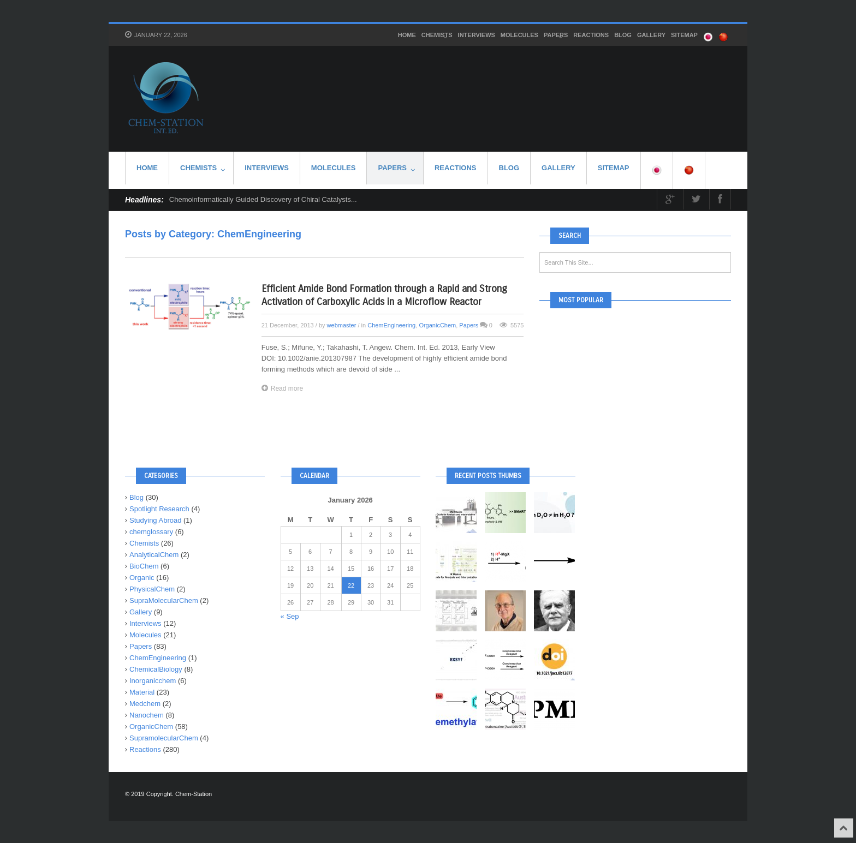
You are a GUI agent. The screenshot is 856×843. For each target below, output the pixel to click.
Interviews (476, 35)
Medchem (144, 703)
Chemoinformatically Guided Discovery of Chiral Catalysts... (263, 199)
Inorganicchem (152, 681)
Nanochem (146, 715)
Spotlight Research (159, 509)
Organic (141, 577)
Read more (282, 388)
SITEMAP (684, 35)
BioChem (143, 566)
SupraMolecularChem (163, 600)
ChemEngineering (391, 325)
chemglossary (151, 532)
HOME (407, 35)
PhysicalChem (152, 589)
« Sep (290, 616)
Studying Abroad (155, 520)
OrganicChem (437, 325)
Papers (556, 36)
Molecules (519, 35)
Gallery (651, 35)
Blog (623, 35)
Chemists (437, 36)
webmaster (341, 325)
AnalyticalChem (154, 555)
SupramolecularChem (163, 738)
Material (141, 692)
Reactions (591, 35)
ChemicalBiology (155, 669)
